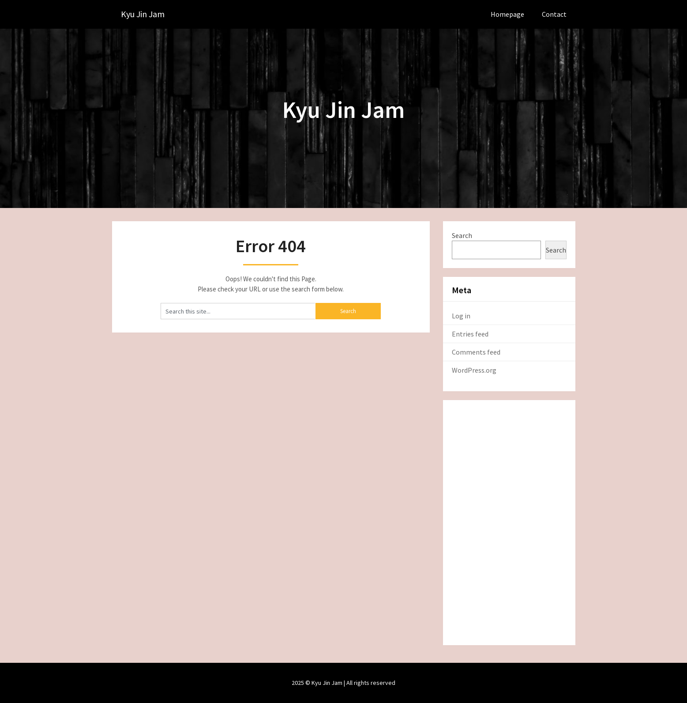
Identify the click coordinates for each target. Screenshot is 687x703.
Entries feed (470, 333)
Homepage (507, 14)
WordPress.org (474, 370)
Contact (554, 14)
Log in (461, 315)
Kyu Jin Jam (143, 14)
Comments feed (476, 352)
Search (462, 235)
